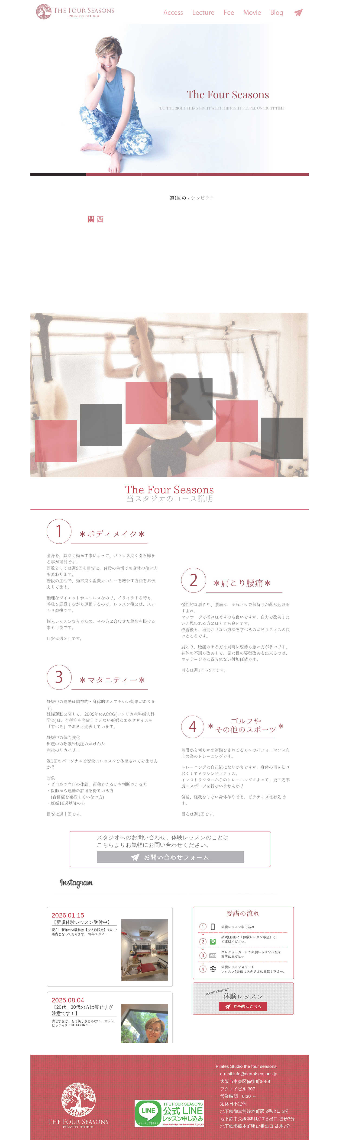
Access (173, 12)
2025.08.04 (68, 1000)
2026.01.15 (68, 915)
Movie (252, 12)
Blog (276, 12)
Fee (229, 12)
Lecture (203, 12)
